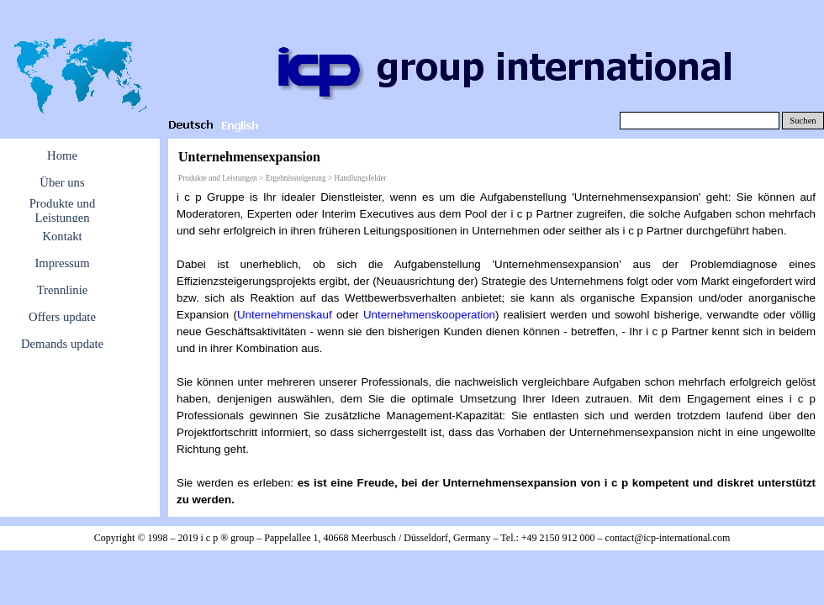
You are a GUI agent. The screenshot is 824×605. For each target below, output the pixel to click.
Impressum (61, 263)
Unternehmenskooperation (429, 314)
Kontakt (62, 236)
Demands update (62, 343)
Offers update (62, 317)
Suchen (803, 120)
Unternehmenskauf (284, 314)
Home (62, 155)
